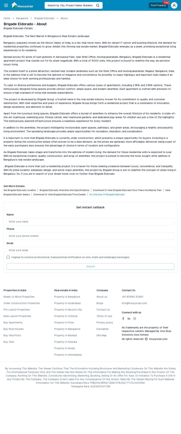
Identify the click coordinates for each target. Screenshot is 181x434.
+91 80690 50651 (132, 296)
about (64, 18)
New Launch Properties (17, 316)
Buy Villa (9, 341)
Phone (10, 228)
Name (10, 214)
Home (7, 18)
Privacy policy (104, 322)
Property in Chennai (66, 316)
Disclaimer (102, 329)
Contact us (103, 309)
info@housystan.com (134, 303)
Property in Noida (64, 348)
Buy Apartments (13, 322)
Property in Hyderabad (67, 303)
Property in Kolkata (65, 341)
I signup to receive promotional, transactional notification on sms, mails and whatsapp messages (70, 257)
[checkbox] (8, 257)
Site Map (101, 335)
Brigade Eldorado (44, 18)
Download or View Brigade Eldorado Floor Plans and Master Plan (127, 190)
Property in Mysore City (68, 309)
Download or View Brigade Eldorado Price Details (59, 194)
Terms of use (104, 316)
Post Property (159, 5)
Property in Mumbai (65, 335)
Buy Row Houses (14, 329)
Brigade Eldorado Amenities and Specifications (64, 190)
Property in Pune (64, 322)
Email (10, 243)
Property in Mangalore (67, 329)
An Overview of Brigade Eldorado (107, 194)
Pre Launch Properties (17, 309)
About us (101, 296)
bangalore (22, 18)
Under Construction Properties (22, 303)
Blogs (99, 303)
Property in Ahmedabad (68, 354)
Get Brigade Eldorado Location (20, 190)
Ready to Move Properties (19, 296)
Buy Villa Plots (12, 335)
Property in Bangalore (67, 296)
